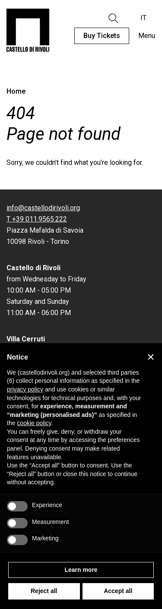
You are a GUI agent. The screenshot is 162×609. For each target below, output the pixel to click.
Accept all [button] (118, 590)
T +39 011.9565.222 (36, 219)
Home (15, 91)
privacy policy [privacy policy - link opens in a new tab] (25, 389)
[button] (151, 357)
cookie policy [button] (34, 423)
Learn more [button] (80, 569)
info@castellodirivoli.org (43, 208)
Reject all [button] (44, 590)
